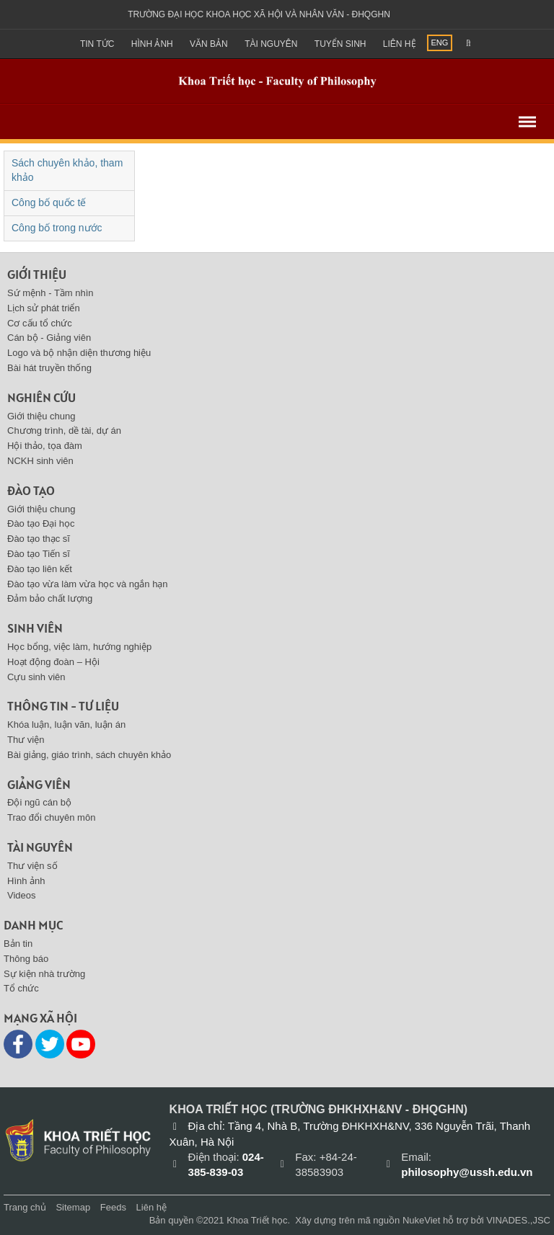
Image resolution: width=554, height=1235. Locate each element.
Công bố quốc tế (49, 202)
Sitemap (73, 1207)
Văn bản (209, 44)
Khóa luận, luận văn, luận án (66, 724)
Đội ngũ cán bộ (39, 802)
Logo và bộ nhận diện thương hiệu (79, 352)
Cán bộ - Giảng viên (49, 337)
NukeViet (422, 1220)
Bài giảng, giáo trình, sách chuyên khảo (89, 754)
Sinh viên (35, 628)
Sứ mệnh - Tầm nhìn (50, 292)
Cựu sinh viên (36, 677)
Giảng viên (39, 784)
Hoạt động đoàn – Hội (53, 661)
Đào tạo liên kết (39, 568)
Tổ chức (21, 988)
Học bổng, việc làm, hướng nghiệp (79, 646)
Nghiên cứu (41, 397)
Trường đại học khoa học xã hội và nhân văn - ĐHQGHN (259, 14)
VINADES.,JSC (518, 1220)
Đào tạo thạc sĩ (38, 538)
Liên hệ (399, 44)
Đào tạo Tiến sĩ (38, 553)
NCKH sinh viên (40, 460)
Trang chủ (25, 1207)
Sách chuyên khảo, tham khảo (67, 170)
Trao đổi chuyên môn (51, 817)
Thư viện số (32, 865)
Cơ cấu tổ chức (39, 323)
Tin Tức (97, 44)
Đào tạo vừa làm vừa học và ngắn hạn (87, 584)
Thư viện (25, 739)
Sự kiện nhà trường (44, 973)
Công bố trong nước (57, 227)
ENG (440, 42)
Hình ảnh (152, 44)
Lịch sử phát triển (43, 308)
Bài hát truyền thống (49, 367)
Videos (21, 895)
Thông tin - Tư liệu (63, 705)
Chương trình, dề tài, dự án (64, 430)
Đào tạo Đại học (41, 523)
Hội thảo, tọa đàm (44, 445)
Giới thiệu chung (41, 416)
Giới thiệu (36, 274)
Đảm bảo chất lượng (49, 598)
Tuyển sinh (340, 44)
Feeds (113, 1207)
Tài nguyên (271, 44)
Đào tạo (31, 490)
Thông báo (26, 958)
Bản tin (18, 943)
